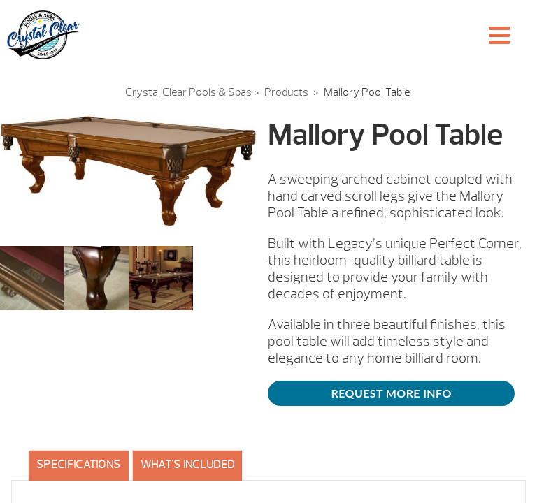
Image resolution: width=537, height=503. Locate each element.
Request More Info (391, 393)
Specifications (78, 465)
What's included (188, 465)
